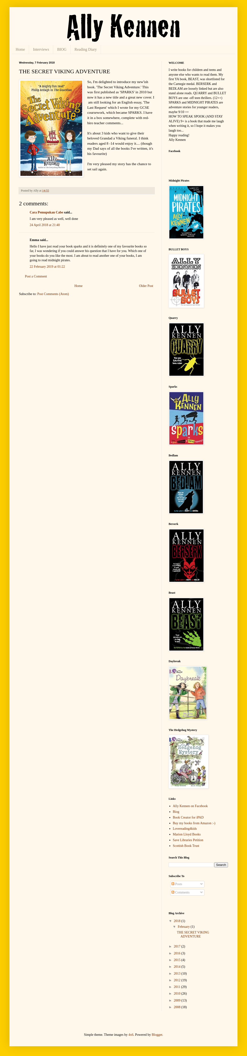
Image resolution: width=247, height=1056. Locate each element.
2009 (177, 1000)
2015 (177, 960)
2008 (177, 1007)
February (184, 926)
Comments (180, 892)
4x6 (130, 1034)
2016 (177, 953)
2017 (177, 946)
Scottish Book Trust (186, 846)
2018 (177, 921)
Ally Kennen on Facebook (190, 806)
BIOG (61, 49)
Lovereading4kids (185, 828)
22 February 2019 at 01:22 (47, 266)
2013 (177, 973)
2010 (177, 993)
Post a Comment (36, 276)
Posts (176, 884)
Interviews (41, 49)
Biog (176, 812)
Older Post (146, 286)
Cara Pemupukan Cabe (46, 212)
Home (20, 49)
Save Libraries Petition (188, 840)
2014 (177, 966)
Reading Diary (86, 49)
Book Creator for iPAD (188, 817)
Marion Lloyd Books (187, 834)
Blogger (157, 1034)
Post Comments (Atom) (53, 294)
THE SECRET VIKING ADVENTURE (193, 934)
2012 (177, 980)
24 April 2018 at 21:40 (45, 225)
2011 (177, 987)
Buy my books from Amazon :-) (194, 823)
